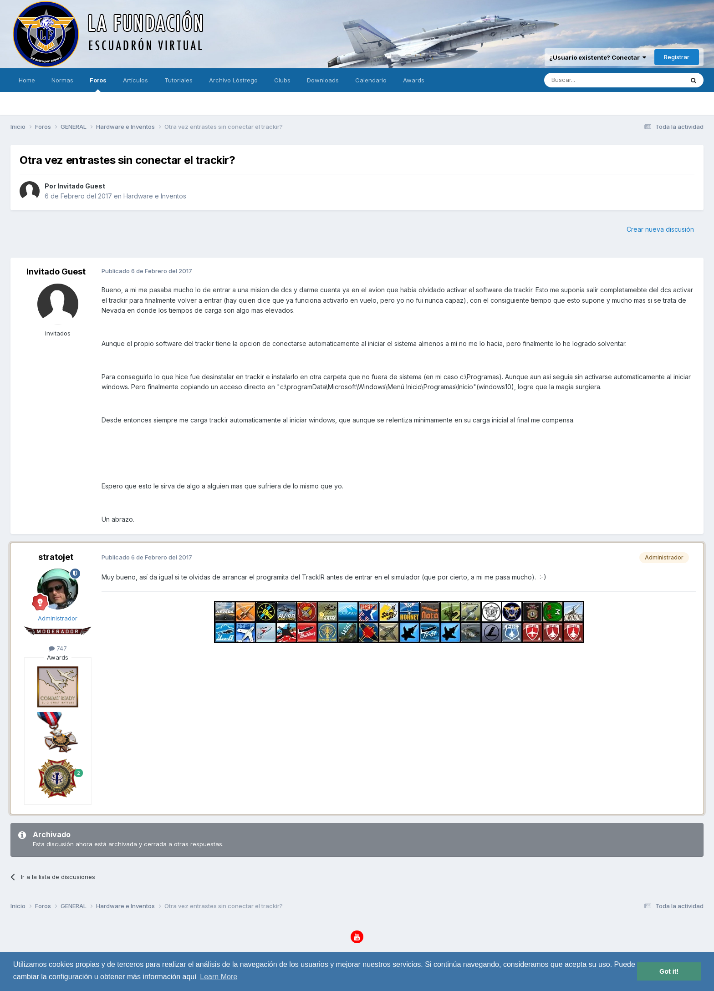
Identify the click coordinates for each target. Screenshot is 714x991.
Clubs (282, 80)
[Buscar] (585, 80)
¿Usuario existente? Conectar (597, 57)
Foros (98, 84)
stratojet (55, 557)
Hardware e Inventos (154, 196)
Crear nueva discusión (660, 229)
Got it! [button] (668, 971)
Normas (62, 80)
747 (58, 648)
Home (27, 80)
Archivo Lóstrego (233, 80)
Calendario (371, 80)
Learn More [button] (218, 977)
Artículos (135, 80)
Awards (413, 80)
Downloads (323, 80)
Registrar (676, 57)
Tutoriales (178, 80)
